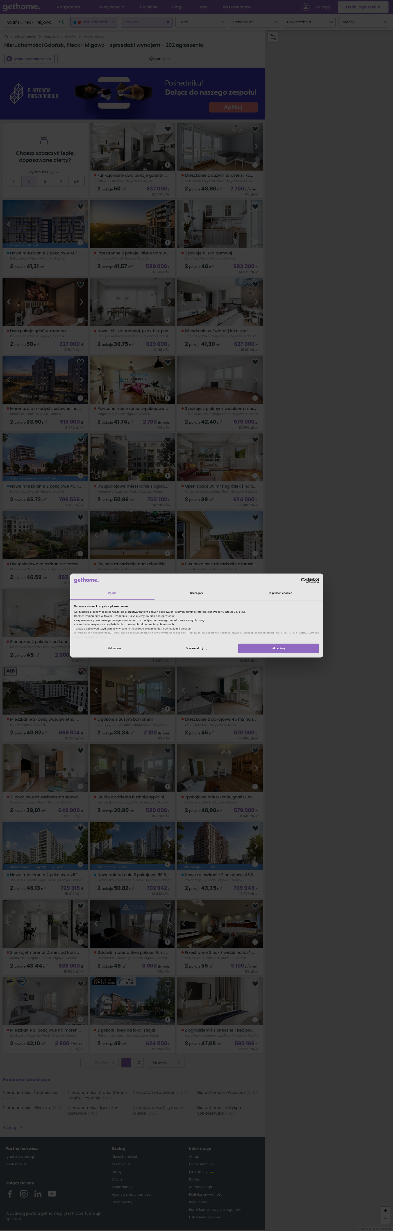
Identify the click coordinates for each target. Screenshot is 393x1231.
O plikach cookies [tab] (280, 593)
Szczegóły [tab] (196, 593)
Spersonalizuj (196, 648)
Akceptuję (278, 648)
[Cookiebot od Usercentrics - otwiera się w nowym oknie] (294, 580)
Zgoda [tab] (112, 593)
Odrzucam (114, 648)
